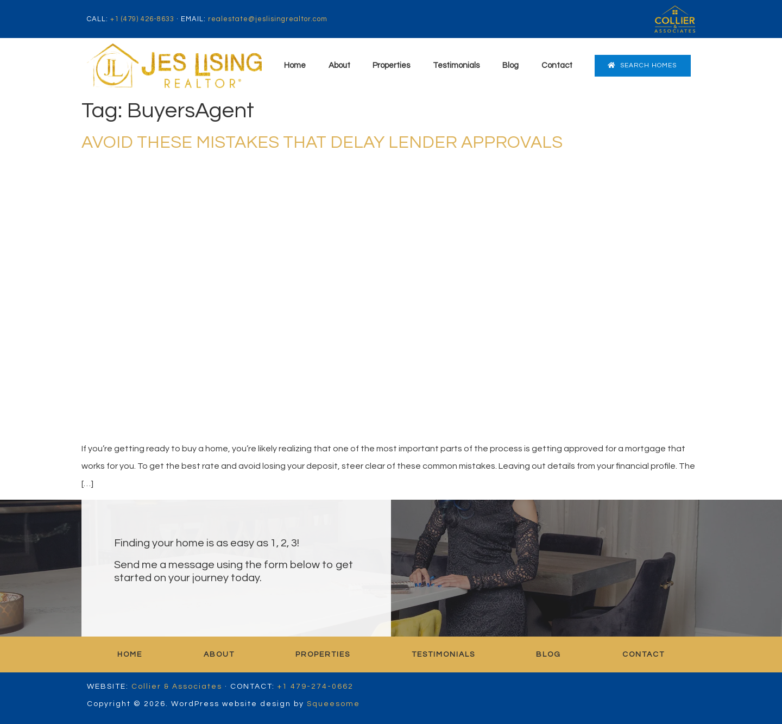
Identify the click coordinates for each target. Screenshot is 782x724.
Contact (556, 65)
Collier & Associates (176, 686)
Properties (391, 65)
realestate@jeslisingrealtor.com (267, 19)
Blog (510, 65)
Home (295, 65)
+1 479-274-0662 (316, 686)
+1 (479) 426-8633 (142, 19)
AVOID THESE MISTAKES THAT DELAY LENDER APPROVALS (322, 143)
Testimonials (456, 65)
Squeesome (333, 704)
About (339, 65)
